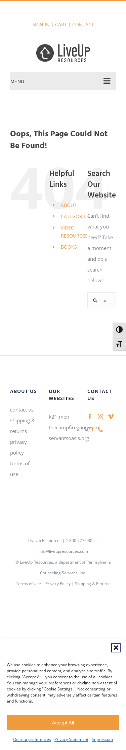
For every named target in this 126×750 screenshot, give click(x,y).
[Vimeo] (111, 416)
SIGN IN (41, 24)
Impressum (102, 739)
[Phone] (100, 429)
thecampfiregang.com (74, 427)
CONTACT (83, 24)
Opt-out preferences (32, 739)
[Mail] (90, 429)
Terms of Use (28, 583)
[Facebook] (90, 416)
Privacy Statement (71, 739)
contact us (22, 409)
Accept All (63, 722)
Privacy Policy (58, 583)
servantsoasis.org (69, 438)
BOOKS (69, 247)
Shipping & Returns (93, 583)
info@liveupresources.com (63, 551)
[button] (116, 647)
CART (61, 24)
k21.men (59, 416)
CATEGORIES (75, 216)
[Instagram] (100, 416)
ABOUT (69, 205)
